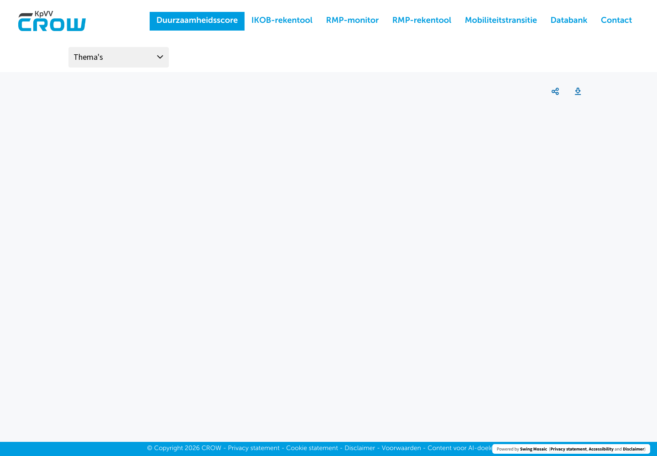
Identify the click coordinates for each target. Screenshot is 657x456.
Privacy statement (568, 449)
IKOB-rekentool (282, 21)
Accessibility (601, 449)
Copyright (168, 449)
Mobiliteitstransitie (501, 21)
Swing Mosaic (533, 449)
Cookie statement (312, 449)
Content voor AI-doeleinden (469, 449)
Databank (569, 21)
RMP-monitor (352, 21)
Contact (616, 21)
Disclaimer (633, 449)
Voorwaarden (401, 449)
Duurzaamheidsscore (197, 21)
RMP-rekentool (421, 21)
